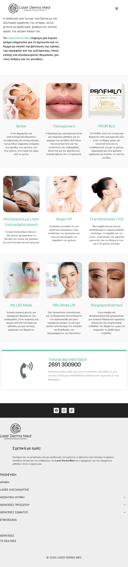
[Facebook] (56, 410)
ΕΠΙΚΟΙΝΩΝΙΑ (8, 519)
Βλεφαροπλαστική (106, 305)
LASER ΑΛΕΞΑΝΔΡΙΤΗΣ (14, 489)
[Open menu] (116, 8)
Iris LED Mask (21, 305)
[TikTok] (71, 410)
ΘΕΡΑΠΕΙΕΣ (7, 535)
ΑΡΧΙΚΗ (4, 482)
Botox (21, 126)
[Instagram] (64, 410)
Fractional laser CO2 (106, 219)
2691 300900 (64, 364)
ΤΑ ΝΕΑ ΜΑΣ (8, 541)
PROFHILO (106, 126)
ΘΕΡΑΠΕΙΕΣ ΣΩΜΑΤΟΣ (14, 512)
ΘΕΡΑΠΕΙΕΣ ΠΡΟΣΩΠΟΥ (14, 504)
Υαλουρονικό (64, 126)
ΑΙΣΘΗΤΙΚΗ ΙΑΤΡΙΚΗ (12, 497)
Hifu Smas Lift (64, 305)
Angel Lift (64, 219)
